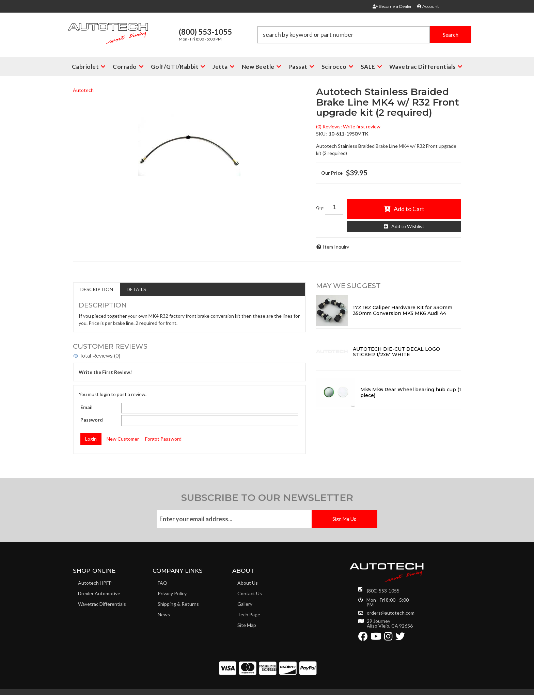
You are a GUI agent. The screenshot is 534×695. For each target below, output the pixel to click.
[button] (364, 34)
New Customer (123, 439)
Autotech (83, 90)
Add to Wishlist (407, 226)
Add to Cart (409, 208)
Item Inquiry (336, 247)
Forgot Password (163, 439)
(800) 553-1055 (383, 591)
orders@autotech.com (390, 613)
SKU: (321, 134)
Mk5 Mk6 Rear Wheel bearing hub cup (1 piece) (410, 392)
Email (86, 407)
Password (91, 420)
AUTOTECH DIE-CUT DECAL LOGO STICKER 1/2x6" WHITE (396, 352)
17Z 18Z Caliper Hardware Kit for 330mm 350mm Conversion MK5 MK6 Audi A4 (402, 310)
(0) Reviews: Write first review (348, 126)
